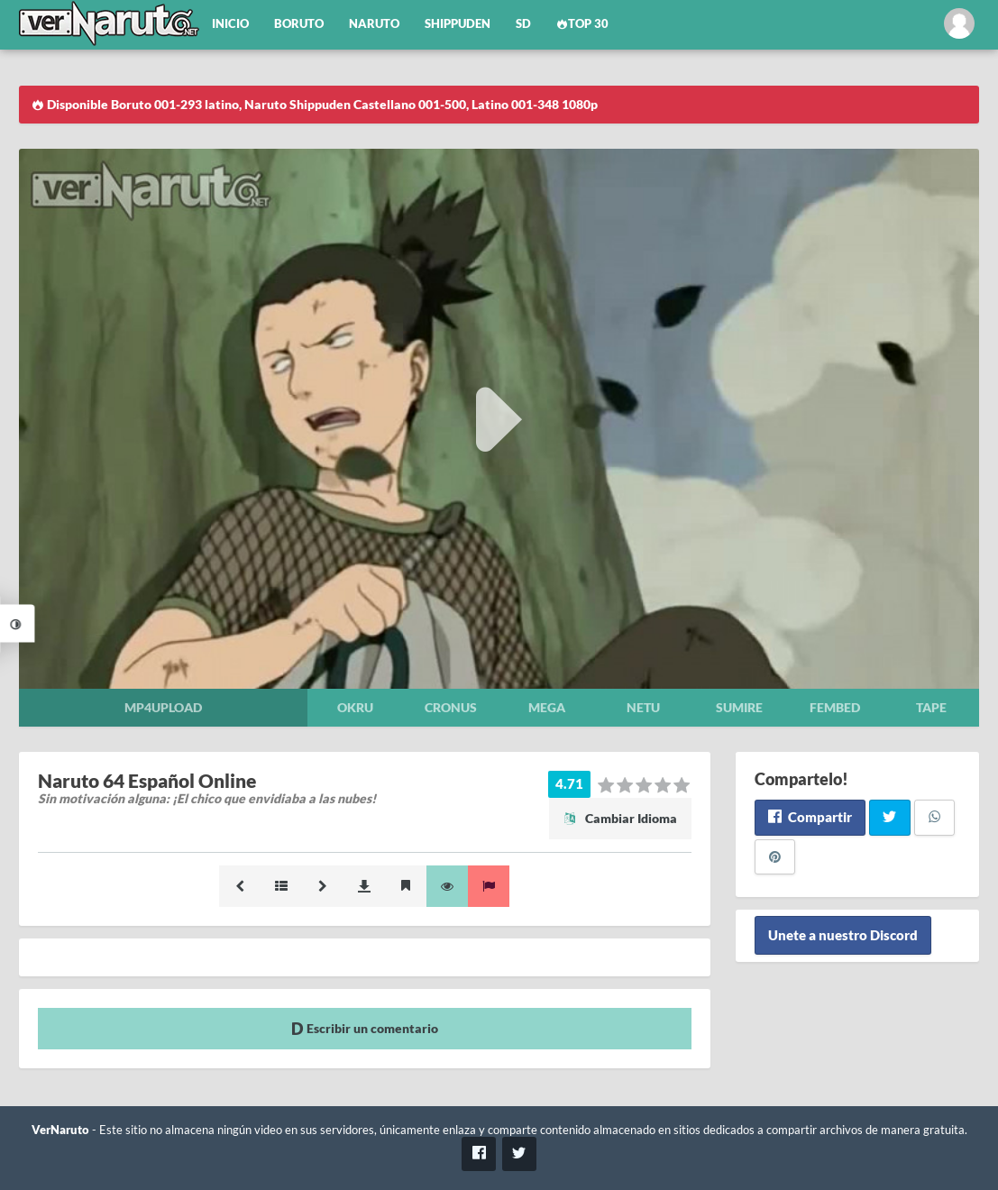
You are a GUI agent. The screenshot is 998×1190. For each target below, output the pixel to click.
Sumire (739, 707)
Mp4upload (163, 707)
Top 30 (582, 24)
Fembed (835, 707)
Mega (546, 707)
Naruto (374, 24)
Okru (355, 707)
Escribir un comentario (364, 1028)
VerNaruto (60, 1130)
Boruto (299, 24)
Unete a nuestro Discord (843, 935)
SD (523, 24)
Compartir (810, 817)
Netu (643, 707)
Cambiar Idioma (620, 818)
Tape (931, 707)
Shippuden (457, 24)
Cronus (451, 707)
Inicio (230, 24)
